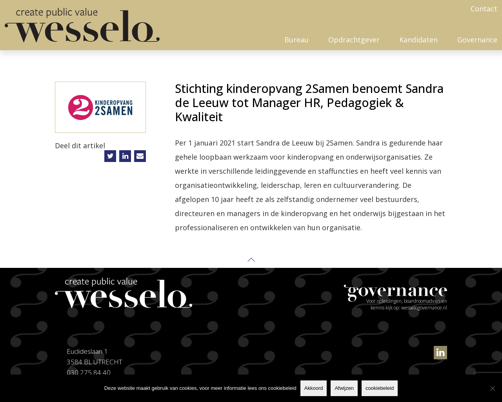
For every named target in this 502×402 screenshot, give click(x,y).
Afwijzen (344, 388)
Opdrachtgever (354, 39)
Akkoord (313, 388)
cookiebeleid (380, 388)
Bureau (296, 39)
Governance (477, 39)
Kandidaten (418, 39)
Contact (484, 8)
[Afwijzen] (492, 388)
